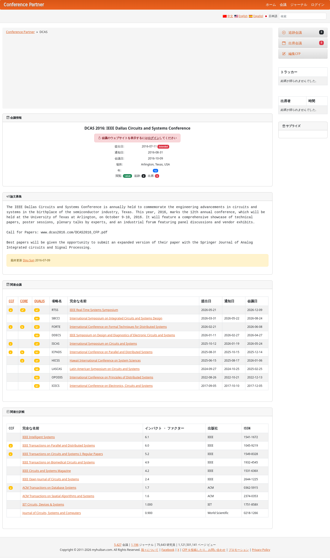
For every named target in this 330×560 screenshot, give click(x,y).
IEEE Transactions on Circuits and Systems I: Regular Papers (62, 454)
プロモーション (239, 550)
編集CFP (291, 54)
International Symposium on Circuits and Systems (103, 344)
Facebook (168, 550)
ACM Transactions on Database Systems (49, 488)
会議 (283, 5)
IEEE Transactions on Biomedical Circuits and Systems (58, 462)
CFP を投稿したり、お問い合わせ (203, 550)
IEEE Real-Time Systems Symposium (94, 310)
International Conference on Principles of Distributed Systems (111, 377)
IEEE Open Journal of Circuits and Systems (50, 479)
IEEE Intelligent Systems (38, 437)
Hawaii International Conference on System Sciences (105, 360)
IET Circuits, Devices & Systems (43, 504)
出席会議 (303, 43)
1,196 (134, 545)
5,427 (118, 545)
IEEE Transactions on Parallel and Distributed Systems (58, 445)
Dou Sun (28, 260)
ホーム (271, 5)
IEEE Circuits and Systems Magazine (46, 471)
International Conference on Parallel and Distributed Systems (111, 352)
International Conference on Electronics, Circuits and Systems (111, 386)
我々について (149, 550)
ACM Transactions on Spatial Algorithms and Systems (58, 496)
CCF (11, 301)
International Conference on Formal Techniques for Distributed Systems (118, 327)
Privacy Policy (261, 550)
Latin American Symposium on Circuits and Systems (105, 369)
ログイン (317, 5)
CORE (24, 301)
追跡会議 (303, 32)
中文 (230, 16)
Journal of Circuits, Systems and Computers (51, 513)
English (243, 16)
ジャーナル (298, 5)
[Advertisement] (137, 70)
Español (258, 16)
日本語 (273, 16)
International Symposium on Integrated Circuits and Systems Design (116, 318)
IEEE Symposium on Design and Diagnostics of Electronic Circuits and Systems (122, 335)
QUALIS (39, 301)
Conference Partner (20, 32)
